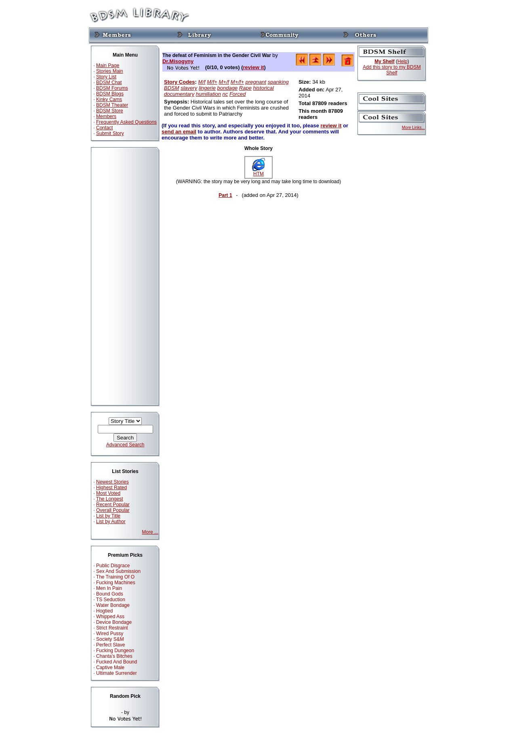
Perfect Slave (110, 645)
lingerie (207, 88)
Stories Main (109, 71)
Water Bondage (113, 605)
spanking (278, 82)
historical (263, 88)
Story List (106, 77)
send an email (179, 132)
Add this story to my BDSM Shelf (391, 70)
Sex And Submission (118, 571)
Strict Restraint (112, 628)
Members (106, 116)
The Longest (109, 499)
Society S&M (110, 639)
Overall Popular (113, 510)
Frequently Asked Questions (126, 122)
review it (253, 67)
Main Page (107, 65)
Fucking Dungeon (115, 650)
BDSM (171, 88)
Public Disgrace (113, 565)
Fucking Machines (115, 582)
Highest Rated (111, 487)
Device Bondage (114, 622)
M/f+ (212, 82)
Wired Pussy (109, 633)
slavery (189, 88)
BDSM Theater (112, 105)
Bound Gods (109, 594)
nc (225, 94)
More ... (150, 532)
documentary (179, 94)
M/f (202, 82)
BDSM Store (109, 111)
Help (402, 61)
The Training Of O (115, 577)
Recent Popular (113, 504)
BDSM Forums (112, 88)
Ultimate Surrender (116, 673)
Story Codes (179, 82)
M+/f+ (237, 82)
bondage (227, 88)
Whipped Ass (110, 616)
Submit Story (110, 133)
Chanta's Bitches (114, 656)
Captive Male (110, 667)
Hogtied (104, 611)
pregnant (256, 82)
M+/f (224, 82)
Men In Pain (109, 588)
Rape (245, 88)
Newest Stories (112, 482)
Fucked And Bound (116, 662)
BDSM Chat (109, 82)
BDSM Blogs (110, 94)
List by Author (111, 521)
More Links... (413, 127)
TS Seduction (110, 599)
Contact (104, 128)
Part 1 (225, 195)
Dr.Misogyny (177, 61)
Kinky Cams (109, 99)
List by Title (108, 516)
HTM (258, 172)
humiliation (208, 94)
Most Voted (108, 493)
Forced (237, 94)
